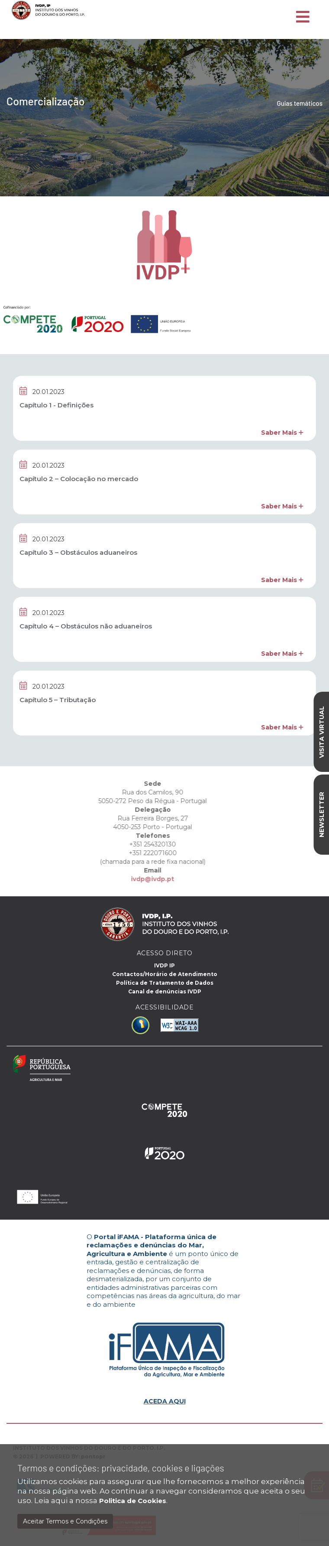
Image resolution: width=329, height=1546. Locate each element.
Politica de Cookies (132, 1501)
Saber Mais (282, 432)
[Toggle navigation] (302, 17)
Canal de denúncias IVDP (164, 991)
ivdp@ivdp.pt (137, 879)
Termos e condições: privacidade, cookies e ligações (120, 1467)
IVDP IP (164, 965)
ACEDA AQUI (165, 1401)
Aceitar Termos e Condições (65, 1521)
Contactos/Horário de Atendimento (164, 974)
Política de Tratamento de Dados (164, 983)
